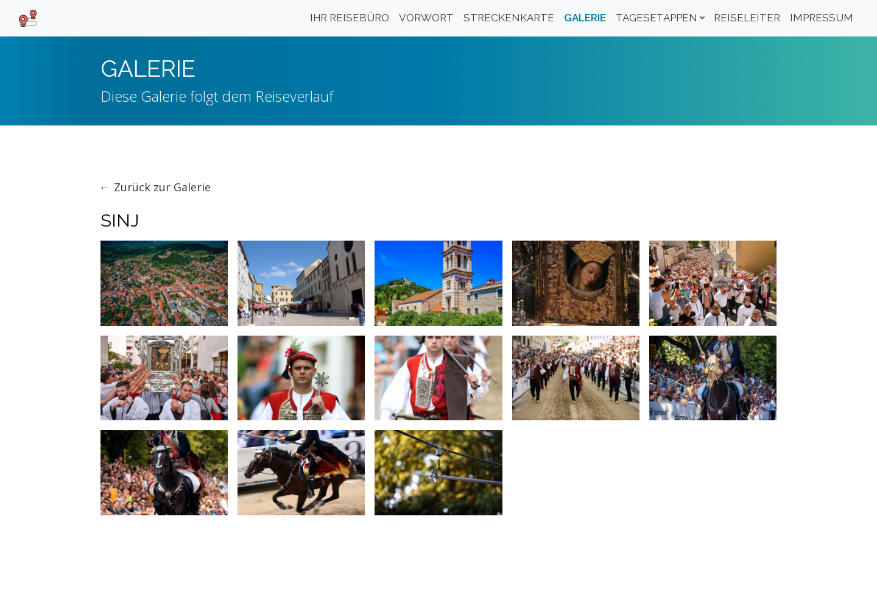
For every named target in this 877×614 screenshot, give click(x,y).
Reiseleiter (747, 18)
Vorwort (426, 18)
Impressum (821, 18)
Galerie (585, 18)
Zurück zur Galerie (162, 187)
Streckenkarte (508, 18)
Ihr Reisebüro (349, 18)
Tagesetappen (656, 18)
